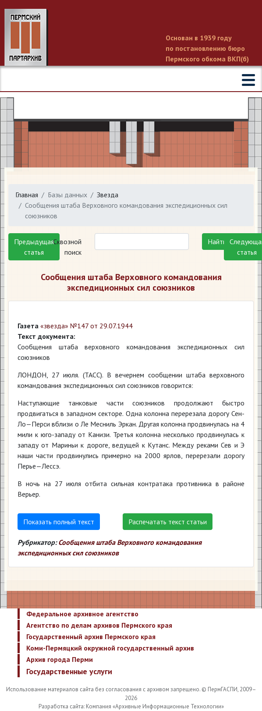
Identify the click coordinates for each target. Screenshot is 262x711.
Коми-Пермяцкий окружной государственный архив (110, 647)
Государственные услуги (69, 671)
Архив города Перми (59, 659)
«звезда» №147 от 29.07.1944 (86, 325)
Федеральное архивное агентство (82, 613)
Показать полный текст (58, 521)
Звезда (107, 194)
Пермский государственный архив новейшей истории (131, 38)
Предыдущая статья (34, 246)
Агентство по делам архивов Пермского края (99, 625)
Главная (26, 194)
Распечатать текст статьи (167, 521)
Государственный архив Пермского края (91, 636)
